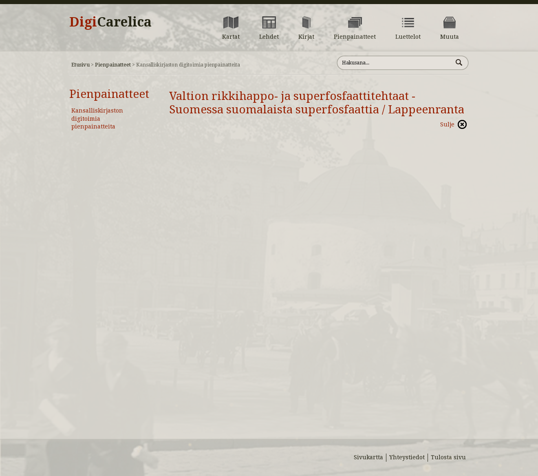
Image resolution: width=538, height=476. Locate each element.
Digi (110, 22)
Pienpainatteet (113, 65)
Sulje (447, 124)
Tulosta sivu (448, 457)
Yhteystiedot (407, 457)
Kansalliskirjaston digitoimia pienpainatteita (97, 118)
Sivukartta (368, 457)
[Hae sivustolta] (395, 63)
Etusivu (80, 65)
